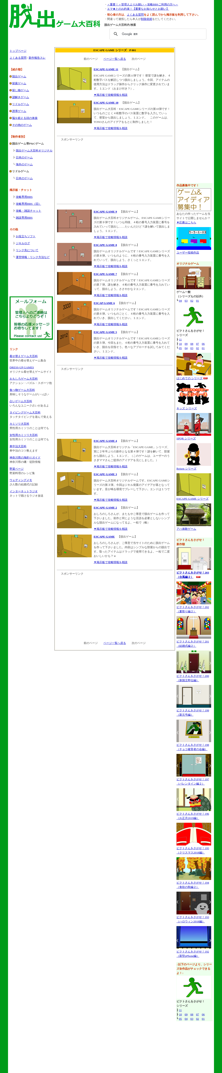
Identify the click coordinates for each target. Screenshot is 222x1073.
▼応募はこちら (186, 222)
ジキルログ (23, 243)
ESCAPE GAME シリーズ (192, 498)
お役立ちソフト (26, 236)
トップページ (18, 50)
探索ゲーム (19, 83)
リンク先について (27, 250)
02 (191, 300)
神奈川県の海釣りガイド (25, 457)
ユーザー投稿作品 (187, 252)
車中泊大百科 (18, 446)
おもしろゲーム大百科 (24, 378)
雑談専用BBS (24, 217)
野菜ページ (17, 468)
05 (180, 348)
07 (197, 343)
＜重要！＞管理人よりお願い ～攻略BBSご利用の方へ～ (142, 4)
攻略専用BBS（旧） (28, 203)
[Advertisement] (111, 43)
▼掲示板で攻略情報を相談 (110, 94)
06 (203, 343)
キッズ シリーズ (186, 408)
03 (186, 300)
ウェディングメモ (21, 480)
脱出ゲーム (19, 76)
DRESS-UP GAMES (22, 367)
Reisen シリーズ (186, 468)
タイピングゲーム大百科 (25, 412)
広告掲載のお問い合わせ (106, 1053)
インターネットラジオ (24, 491)
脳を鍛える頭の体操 (25, 118)
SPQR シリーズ (186, 438)
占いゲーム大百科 (21, 401)
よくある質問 (135, 14)
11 (180, 339)
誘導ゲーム (19, 111)
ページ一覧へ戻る (114, 58)
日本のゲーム (24, 157)
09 (186, 343)
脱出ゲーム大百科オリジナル (34, 150)
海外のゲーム (24, 164)
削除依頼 (146, 19)
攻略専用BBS (24, 196)
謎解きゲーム (20, 97)
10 (180, 343)
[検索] (157, 34)
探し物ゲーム (20, 90)
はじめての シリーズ (189, 378)
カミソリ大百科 (19, 423)
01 (197, 300)
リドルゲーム (20, 104)
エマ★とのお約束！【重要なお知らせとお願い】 (138, 8)
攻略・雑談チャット (28, 210)
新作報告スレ (37, 57)
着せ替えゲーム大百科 (24, 356)
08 (191, 343)
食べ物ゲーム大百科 (22, 390)
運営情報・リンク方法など (33, 257)
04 (180, 300)
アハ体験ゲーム (186, 528)
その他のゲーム (22, 125)
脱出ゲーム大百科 (94, 1066)
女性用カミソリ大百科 (24, 435)
